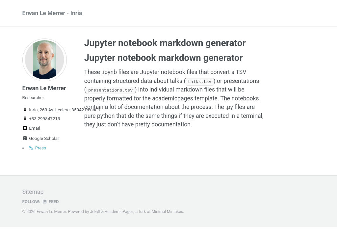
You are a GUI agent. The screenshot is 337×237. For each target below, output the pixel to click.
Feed (50, 203)
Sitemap (33, 193)
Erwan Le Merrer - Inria (52, 13)
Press (37, 150)
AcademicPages (119, 213)
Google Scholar (40, 140)
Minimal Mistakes (168, 213)
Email (31, 130)
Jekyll (95, 213)
